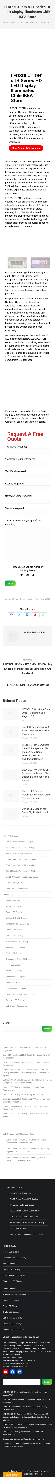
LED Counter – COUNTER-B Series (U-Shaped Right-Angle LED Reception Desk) (29, 1150)
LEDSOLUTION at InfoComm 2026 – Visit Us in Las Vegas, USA (36, 713)
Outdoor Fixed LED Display (17, 924)
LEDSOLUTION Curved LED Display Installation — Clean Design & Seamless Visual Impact (36, 775)
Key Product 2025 (10, 836)
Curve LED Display (14, 912)
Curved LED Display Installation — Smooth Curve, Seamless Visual (36, 795)
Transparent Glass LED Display (19, 959)
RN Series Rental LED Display (19, 853)
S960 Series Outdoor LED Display (20, 865)
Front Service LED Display (17, 941)
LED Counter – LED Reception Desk (18, 1134)
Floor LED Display (13, 965)
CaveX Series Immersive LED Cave (21, 889)
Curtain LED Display (14, 935)
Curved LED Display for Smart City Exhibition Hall (35, 810)
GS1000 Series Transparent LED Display (23, 871)
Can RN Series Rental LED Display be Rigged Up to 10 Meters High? (26, 1056)
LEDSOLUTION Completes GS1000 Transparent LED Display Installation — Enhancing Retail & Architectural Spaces (35, 752)
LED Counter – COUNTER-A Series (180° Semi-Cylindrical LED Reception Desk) (26, 1141)
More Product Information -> (26, 148)
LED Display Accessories (16, 1006)
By (26, 599)
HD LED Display (13, 900)
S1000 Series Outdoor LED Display (21, 859)
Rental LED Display (14, 930)
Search (6, 1023)
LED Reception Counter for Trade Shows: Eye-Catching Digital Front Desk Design (26, 1107)
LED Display (8, 894)
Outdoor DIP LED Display (16, 918)
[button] (17, 263)
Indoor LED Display (14, 906)
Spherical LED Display (15, 977)
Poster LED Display (14, 953)
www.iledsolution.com (20, 1366)
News (15, 599)
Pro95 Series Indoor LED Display (20, 842)
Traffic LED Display (14, 971)
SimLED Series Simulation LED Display (22, 877)
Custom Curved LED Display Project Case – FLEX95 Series (25, 1115)
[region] (27, 250)
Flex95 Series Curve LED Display (20, 847)
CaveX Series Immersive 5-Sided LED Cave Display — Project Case (36, 730)
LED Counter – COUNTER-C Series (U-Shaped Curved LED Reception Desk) (26, 1158)
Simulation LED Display (16, 988)
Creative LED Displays (15, 1000)
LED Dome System (14, 883)
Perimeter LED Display (15, 947)
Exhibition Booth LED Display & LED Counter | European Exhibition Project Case (27, 1100)
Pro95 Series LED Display (21, 1193)
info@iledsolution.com (19, 1363)
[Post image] (11, 714)
